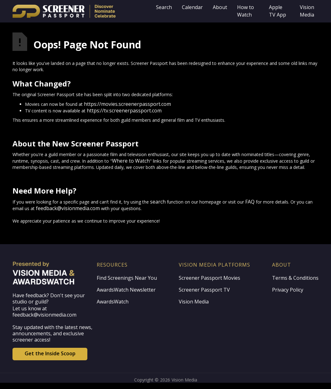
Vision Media (194, 301)
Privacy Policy (287, 290)
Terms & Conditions (295, 278)
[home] (81, 11)
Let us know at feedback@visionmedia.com (44, 311)
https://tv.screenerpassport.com (124, 110)
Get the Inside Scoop (50, 353)
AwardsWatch (113, 301)
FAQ (250, 201)
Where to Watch (131, 160)
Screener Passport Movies (209, 278)
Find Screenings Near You (127, 278)
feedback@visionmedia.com (68, 208)
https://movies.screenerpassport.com (127, 104)
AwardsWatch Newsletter (126, 290)
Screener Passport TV (204, 290)
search (158, 201)
